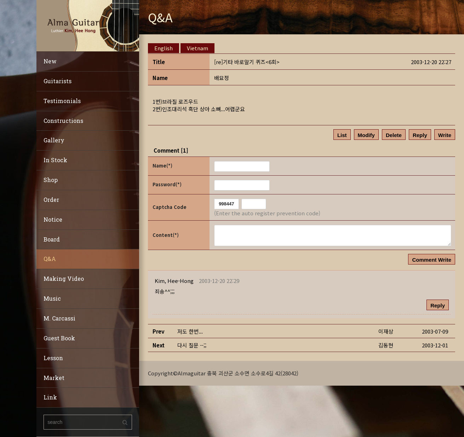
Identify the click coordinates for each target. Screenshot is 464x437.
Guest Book (59, 338)
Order (51, 199)
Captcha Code (170, 207)
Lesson (53, 358)
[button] (174, 280)
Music (52, 298)
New (50, 61)
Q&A (50, 258)
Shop (51, 179)
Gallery (54, 140)
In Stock (55, 160)
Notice (53, 219)
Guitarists (57, 81)
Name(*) (162, 165)
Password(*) (167, 184)
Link (50, 397)
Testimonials (62, 100)
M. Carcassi (59, 318)
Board (52, 239)
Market (54, 377)
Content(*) (166, 235)
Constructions (63, 120)
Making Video (64, 278)
